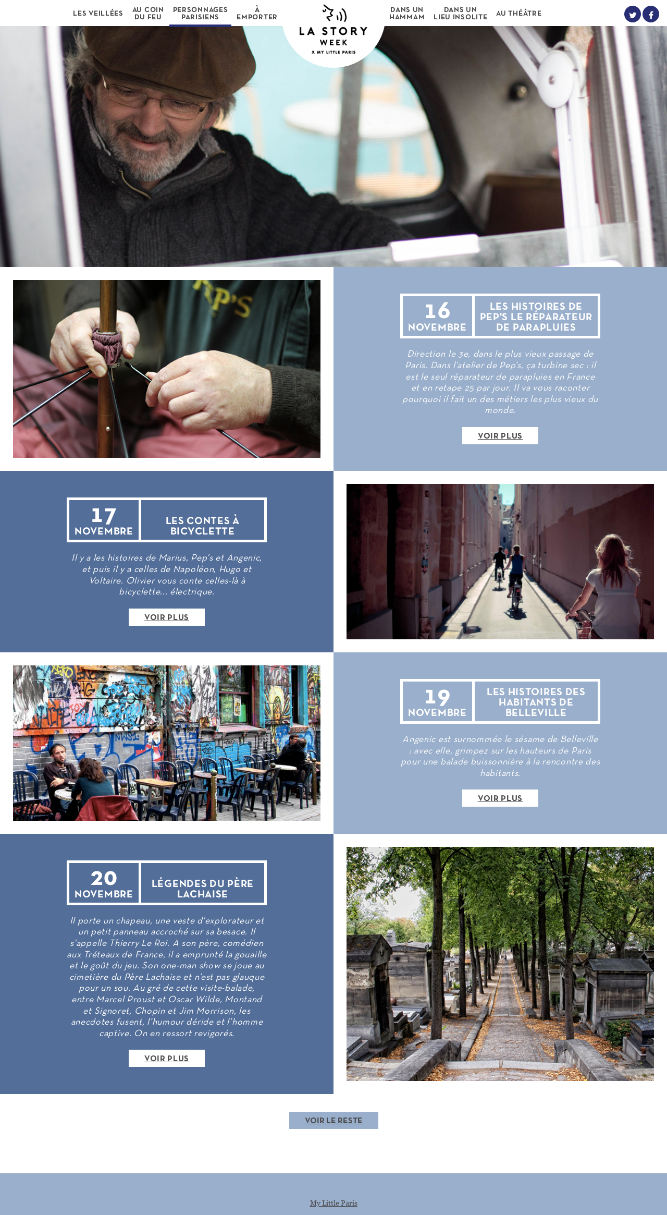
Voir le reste (334, 1121)
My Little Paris (333, 1202)
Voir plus (500, 436)
